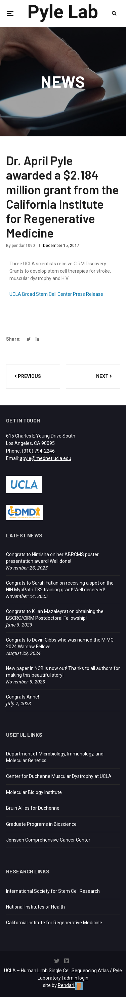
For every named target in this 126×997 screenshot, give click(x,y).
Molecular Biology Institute (34, 792)
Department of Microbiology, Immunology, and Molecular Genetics (54, 757)
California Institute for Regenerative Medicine (54, 922)
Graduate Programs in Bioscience (41, 824)
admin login (76, 978)
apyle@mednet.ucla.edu (45, 458)
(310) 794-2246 (38, 451)
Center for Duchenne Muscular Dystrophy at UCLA (59, 776)
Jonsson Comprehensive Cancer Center (48, 840)
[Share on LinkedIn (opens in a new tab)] (37, 339)
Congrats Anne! (22, 697)
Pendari (70, 985)
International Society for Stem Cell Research (53, 891)
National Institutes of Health (35, 907)
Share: (13, 339)
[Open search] (114, 13)
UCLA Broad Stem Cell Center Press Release (56, 294)
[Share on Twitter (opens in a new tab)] (29, 339)
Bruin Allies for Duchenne (32, 808)
